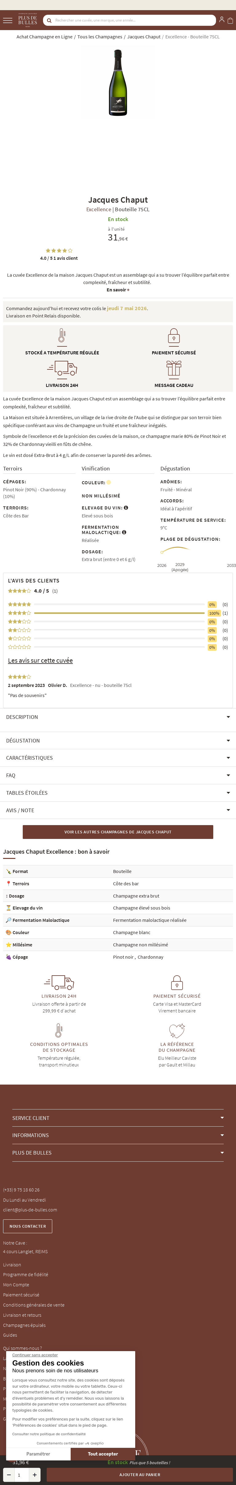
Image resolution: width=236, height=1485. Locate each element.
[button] (118, 717)
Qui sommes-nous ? (22, 1348)
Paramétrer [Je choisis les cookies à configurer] (38, 1454)
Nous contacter (28, 1226)
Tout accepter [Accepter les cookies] (103, 1454)
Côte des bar (126, 883)
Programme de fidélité (25, 1274)
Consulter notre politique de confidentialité (49, 1434)
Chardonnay (150, 957)
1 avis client (59, 258)
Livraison (12, 1264)
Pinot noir (124, 957)
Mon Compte (16, 1284)
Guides (10, 1335)
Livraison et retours (22, 1315)
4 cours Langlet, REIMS (25, 1251)
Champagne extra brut (136, 896)
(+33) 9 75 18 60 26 (21, 1190)
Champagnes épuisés (24, 1325)
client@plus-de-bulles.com (30, 1209)
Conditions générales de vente (34, 1305)
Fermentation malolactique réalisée (150, 920)
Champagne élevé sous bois (141, 908)
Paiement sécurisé (21, 1295)
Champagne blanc (131, 932)
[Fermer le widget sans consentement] (35, 1355)
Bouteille (122, 871)
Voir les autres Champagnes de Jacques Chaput (118, 832)
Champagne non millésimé (140, 944)
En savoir (118, 289)
